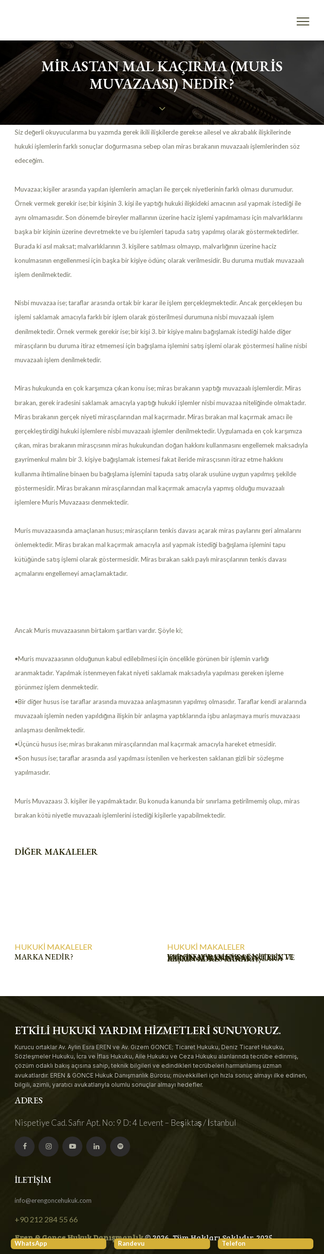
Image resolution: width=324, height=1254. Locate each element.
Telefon (234, 1243)
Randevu (131, 1243)
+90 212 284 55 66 (46, 1219)
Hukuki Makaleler (53, 946)
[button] (303, 21)
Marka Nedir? (44, 957)
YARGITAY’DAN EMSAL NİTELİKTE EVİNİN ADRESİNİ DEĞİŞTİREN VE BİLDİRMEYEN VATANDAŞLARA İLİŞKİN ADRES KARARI (231, 958)
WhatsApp (31, 1243)
